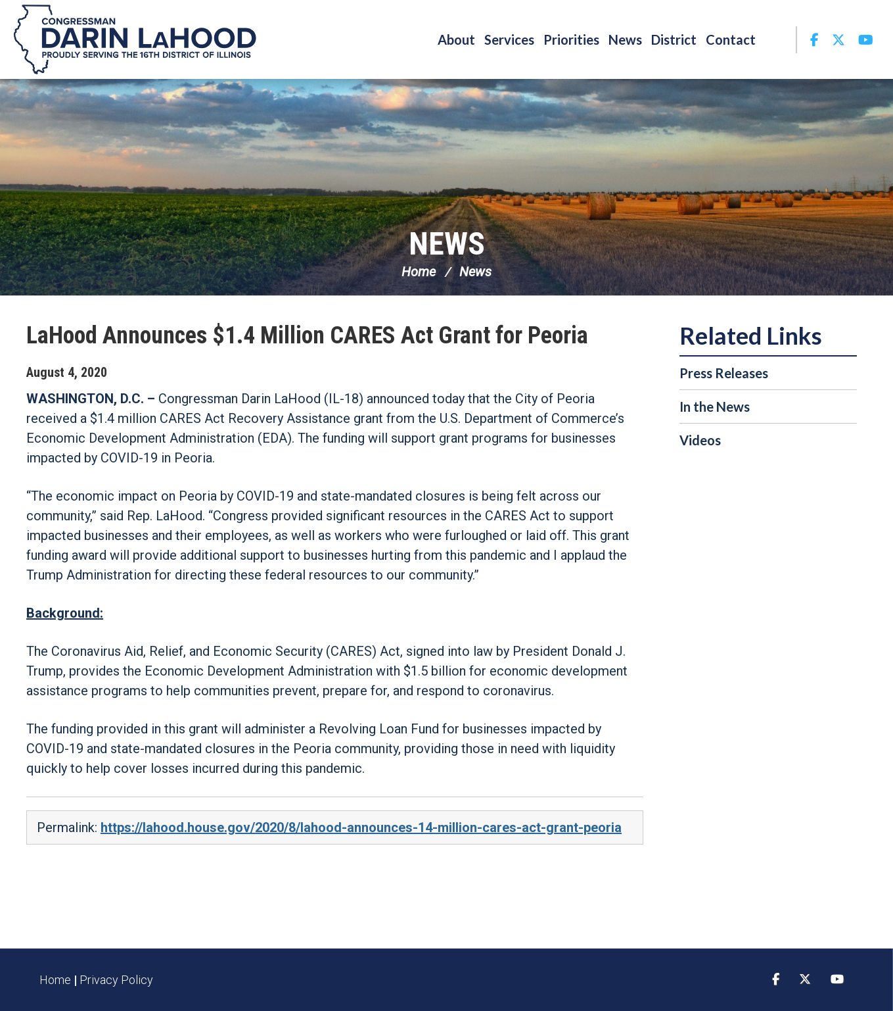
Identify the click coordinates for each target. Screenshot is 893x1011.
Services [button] (509, 39)
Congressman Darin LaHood (134, 39)
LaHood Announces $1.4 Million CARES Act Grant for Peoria (307, 335)
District (674, 39)
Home (418, 272)
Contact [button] (731, 39)
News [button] (625, 39)
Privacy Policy (116, 980)
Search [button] (778, 39)
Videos (700, 440)
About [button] (456, 39)
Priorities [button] (571, 39)
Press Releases (723, 373)
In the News (714, 406)
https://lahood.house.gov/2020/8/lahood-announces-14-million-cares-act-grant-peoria (361, 827)
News (447, 243)
